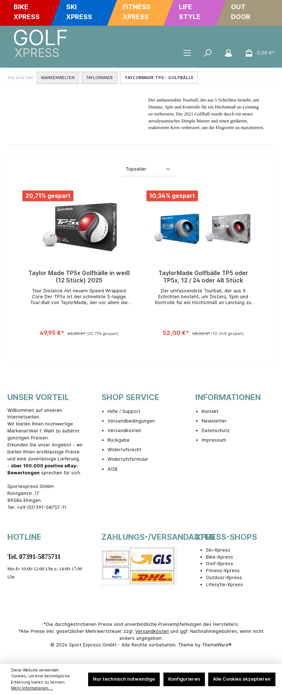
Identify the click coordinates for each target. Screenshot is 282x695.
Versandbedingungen (131, 421)
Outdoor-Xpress (224, 577)
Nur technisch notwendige (124, 679)
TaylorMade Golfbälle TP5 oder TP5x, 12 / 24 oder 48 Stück (203, 277)
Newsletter (214, 421)
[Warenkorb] (258, 53)
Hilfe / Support (124, 411)
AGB (113, 469)
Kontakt (210, 411)
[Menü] (187, 53)
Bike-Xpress (219, 557)
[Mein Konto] (228, 53)
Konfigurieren (184, 679)
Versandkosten (124, 430)
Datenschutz (215, 430)
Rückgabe (119, 440)
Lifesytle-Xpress (224, 584)
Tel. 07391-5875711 (34, 556)
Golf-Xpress (219, 563)
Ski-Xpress (218, 550)
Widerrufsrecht (124, 449)
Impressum (214, 440)
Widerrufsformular (128, 459)
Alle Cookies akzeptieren (242, 679)
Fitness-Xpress (223, 570)
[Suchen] (207, 53)
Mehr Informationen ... (32, 688)
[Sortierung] (148, 170)
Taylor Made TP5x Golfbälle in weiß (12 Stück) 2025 (79, 277)
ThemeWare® (217, 645)
